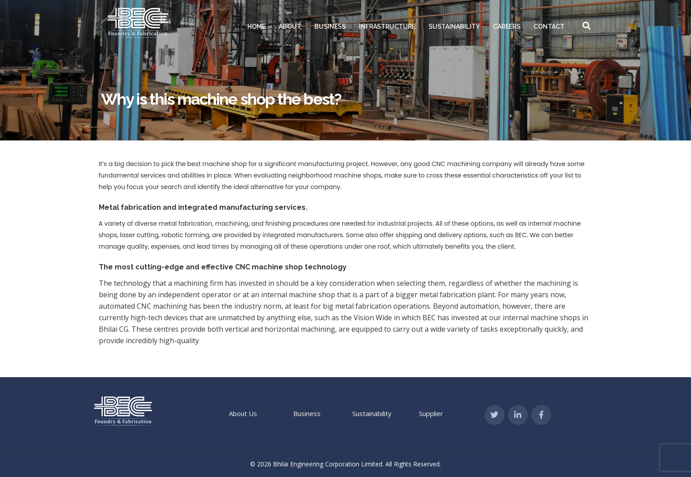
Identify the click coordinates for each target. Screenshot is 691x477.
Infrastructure (387, 26)
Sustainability (454, 26)
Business (330, 26)
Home (256, 26)
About (290, 26)
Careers (506, 26)
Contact (549, 26)
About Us (243, 413)
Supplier (431, 413)
